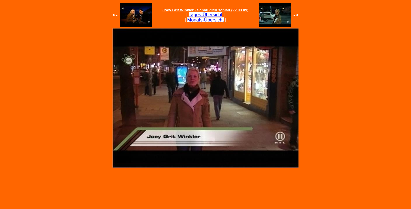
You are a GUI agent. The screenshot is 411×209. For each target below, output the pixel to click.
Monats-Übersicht (205, 19)
